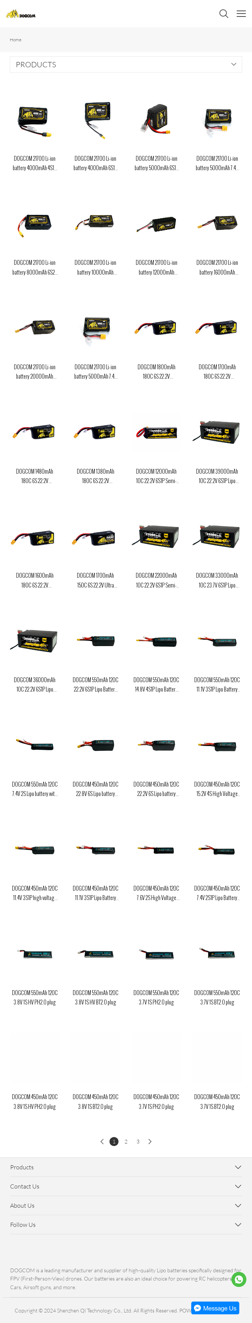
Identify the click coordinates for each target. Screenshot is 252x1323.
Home (15, 39)
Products (22, 1167)
